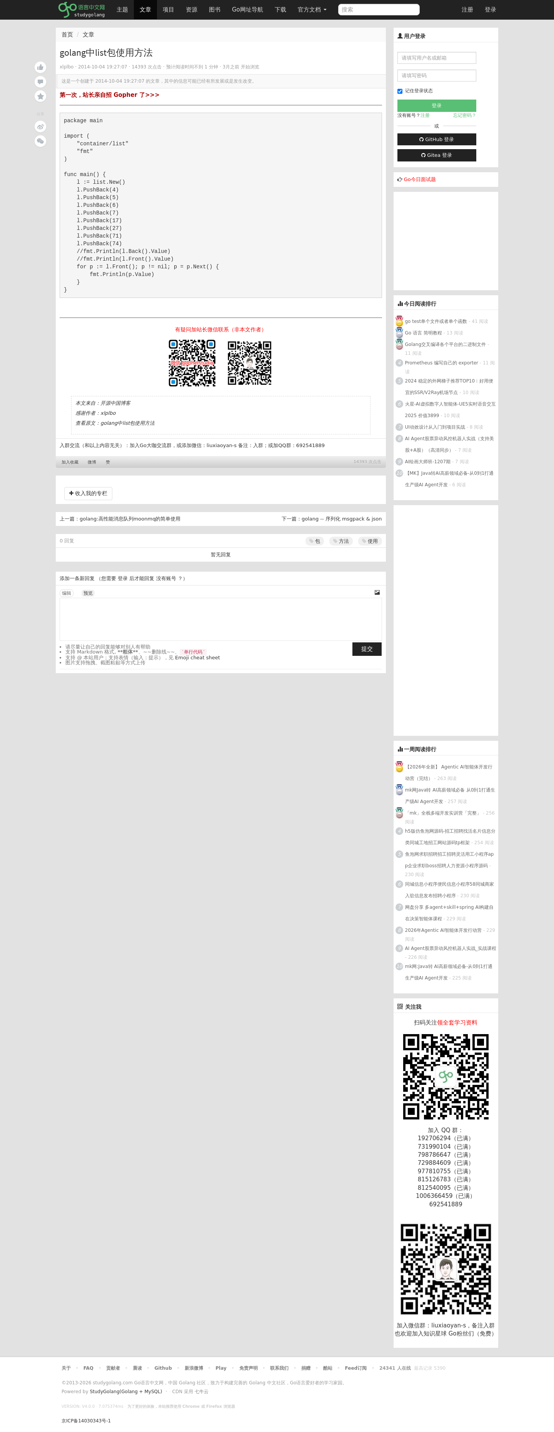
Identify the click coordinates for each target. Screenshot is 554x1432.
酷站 (327, 1368)
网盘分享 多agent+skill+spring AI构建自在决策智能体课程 (449, 913)
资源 (191, 9)
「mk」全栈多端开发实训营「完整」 (443, 813)
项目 (168, 9)
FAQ (88, 1368)
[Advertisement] (451, 240)
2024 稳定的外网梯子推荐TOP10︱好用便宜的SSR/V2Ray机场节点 (449, 386)
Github (163, 1368)
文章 (145, 9)
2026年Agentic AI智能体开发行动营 (444, 930)
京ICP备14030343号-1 (86, 1421)
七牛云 (202, 1391)
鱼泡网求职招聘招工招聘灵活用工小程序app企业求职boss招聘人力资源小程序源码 (449, 860)
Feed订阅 (356, 1368)
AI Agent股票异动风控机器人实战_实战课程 (450, 948)
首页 (67, 34)
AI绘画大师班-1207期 (428, 461)
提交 (367, 648)
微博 (92, 462)
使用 (370, 541)
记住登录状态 (415, 91)
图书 (214, 9)
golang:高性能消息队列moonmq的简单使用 (130, 519)
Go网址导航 (248, 7)
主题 (122, 9)
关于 (66, 1368)
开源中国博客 (115, 403)
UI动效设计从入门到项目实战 (435, 427)
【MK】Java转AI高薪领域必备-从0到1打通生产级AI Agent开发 (449, 479)
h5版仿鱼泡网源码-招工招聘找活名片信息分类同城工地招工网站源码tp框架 (450, 836)
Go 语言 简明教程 (423, 333)
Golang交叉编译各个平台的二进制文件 (445, 344)
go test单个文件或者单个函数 (436, 321)
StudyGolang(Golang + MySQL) (126, 1391)
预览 (88, 593)
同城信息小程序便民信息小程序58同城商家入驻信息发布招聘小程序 (449, 889)
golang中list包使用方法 (127, 423)
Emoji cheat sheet (197, 657)
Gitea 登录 (436, 155)
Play (220, 1368)
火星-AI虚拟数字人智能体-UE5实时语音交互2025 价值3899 (450, 409)
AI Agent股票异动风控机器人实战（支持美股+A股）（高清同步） (449, 444)
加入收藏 (70, 462)
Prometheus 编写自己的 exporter (441, 363)
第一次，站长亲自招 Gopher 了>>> (110, 94)
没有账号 (166, 578)
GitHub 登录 (436, 139)
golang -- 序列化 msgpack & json (342, 519)
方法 (341, 541)
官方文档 (312, 9)
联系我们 (279, 1368)
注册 (467, 9)
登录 (490, 9)
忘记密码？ (464, 115)
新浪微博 (194, 1368)
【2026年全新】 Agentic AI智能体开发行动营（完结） (448, 772)
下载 (280, 9)
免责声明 (248, 1368)
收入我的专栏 (88, 493)
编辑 (66, 593)
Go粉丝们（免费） (473, 1333)
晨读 (137, 1368)
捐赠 (305, 1368)
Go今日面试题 (420, 179)
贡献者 (113, 1368)
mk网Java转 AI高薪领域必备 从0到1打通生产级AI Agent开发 (450, 795)
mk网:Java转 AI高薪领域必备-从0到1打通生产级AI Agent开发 (448, 972)
